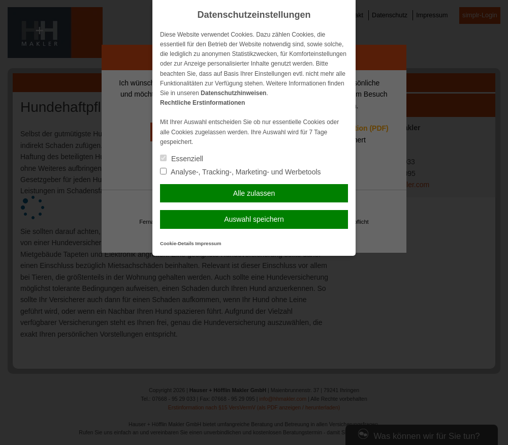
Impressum (208, 243)
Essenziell (181, 159)
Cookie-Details (177, 243)
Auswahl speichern (254, 219)
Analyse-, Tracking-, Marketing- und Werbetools (240, 172)
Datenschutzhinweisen (233, 93)
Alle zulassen (254, 193)
